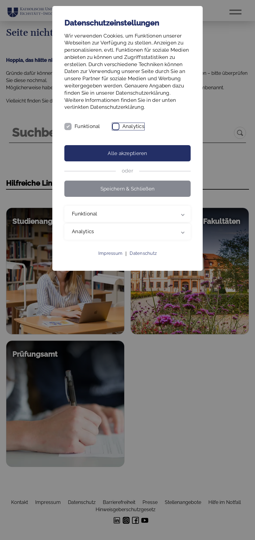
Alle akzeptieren (127, 153)
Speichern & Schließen (127, 189)
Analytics (133, 126)
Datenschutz (143, 253)
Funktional (87, 126)
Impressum (110, 253)
